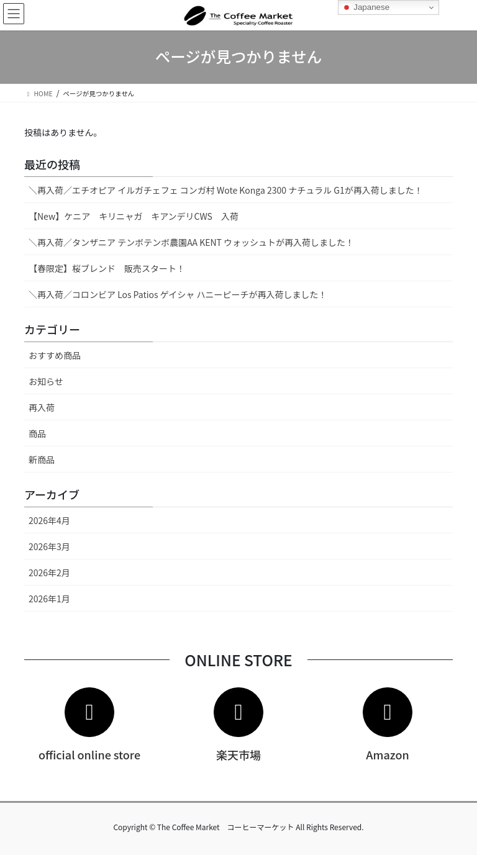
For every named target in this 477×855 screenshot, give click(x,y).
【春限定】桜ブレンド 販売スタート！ (107, 268)
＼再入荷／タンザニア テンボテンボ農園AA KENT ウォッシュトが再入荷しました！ (191, 242)
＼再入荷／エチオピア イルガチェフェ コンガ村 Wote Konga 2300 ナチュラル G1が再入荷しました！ (226, 190)
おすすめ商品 (55, 355)
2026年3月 (49, 546)
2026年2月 (49, 572)
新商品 (42, 459)
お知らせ (46, 381)
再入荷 (42, 407)
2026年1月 (49, 598)
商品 (37, 433)
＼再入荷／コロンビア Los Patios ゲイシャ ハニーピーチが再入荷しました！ (178, 294)
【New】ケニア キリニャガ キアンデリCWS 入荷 (133, 216)
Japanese (366, 7)
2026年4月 (49, 520)
